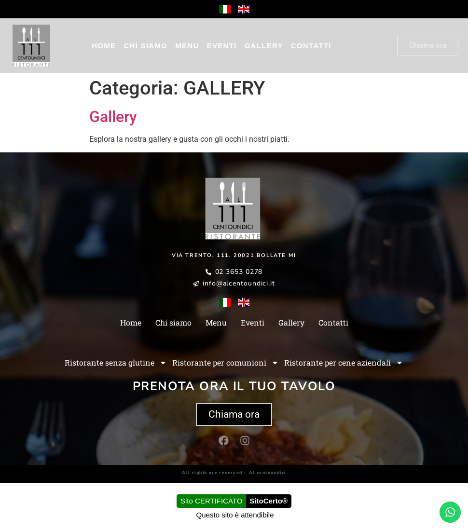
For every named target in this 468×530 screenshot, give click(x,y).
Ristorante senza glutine (116, 362)
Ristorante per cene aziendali (343, 362)
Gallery (264, 45)
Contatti (311, 45)
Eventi (222, 45)
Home (104, 45)
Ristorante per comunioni (225, 362)
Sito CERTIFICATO (211, 501)
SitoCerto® (268, 501)
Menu (187, 45)
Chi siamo (145, 45)
